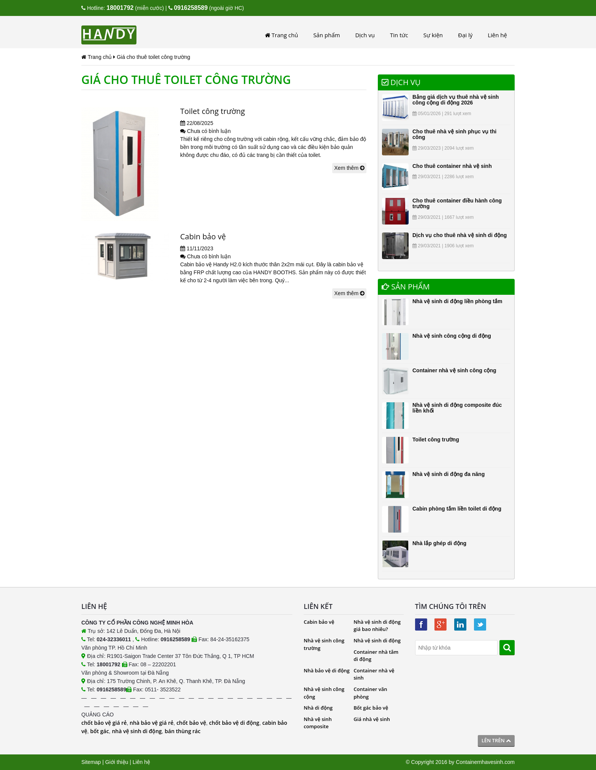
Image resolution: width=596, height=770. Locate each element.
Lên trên (496, 740)
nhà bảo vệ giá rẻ (151, 722)
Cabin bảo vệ (203, 236)
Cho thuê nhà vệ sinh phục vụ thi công (454, 134)
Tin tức (399, 35)
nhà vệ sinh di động (137, 731)
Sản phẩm (326, 35)
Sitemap (91, 762)
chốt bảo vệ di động (234, 722)
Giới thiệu (116, 762)
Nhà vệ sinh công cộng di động (451, 336)
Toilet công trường (212, 111)
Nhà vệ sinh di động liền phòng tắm (457, 301)
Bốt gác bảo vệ (370, 707)
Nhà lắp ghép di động (439, 543)
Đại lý (465, 35)
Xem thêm (349, 168)
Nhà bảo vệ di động (327, 670)
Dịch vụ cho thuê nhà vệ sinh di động (459, 235)
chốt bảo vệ (191, 722)
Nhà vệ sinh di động (377, 640)
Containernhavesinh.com (485, 762)
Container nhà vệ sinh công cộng (454, 370)
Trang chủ (281, 35)
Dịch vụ (365, 35)
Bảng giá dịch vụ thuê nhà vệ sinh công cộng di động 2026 (455, 100)
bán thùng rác (182, 731)
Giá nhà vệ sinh (371, 719)
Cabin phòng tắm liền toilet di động (456, 509)
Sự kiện (433, 35)
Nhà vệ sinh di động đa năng (448, 474)
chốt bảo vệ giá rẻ (104, 722)
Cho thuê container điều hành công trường (457, 203)
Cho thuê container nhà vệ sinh (452, 166)
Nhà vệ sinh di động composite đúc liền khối (457, 408)
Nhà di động (318, 707)
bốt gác (99, 731)
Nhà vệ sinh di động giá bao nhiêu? (377, 625)
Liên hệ (497, 35)
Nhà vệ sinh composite (318, 723)
